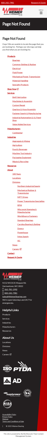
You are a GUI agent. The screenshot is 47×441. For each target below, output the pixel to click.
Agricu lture (17, 145)
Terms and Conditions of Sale (13, 421)
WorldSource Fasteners (27, 216)
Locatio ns (16, 178)
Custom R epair (18, 105)
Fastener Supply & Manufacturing (26, 113)
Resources (6, 331)
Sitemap (5, 419)
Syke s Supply (23, 236)
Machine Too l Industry (22, 153)
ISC (18, 240)
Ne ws (14, 245)
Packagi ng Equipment (21, 157)
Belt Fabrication (19, 97)
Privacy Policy (7, 417)
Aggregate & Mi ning (21, 141)
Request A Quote (38, 2)
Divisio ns (16, 182)
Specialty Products (20, 84)
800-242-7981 (7, 2)
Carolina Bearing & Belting (28, 224)
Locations (6, 342)
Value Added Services (21, 124)
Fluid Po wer (17, 72)
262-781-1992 (11, 289)
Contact (10, 253)
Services (6, 318)
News (4, 350)
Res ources (11, 166)
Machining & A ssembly (22, 101)
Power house (22, 232)
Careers (15, 249)
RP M (19, 205)
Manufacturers (8, 327)
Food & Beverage (19, 149)
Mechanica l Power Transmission (26, 76)
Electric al (16, 68)
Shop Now (11, 89)
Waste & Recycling (20, 161)
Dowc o (20, 228)
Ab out (10, 170)
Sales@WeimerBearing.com (14, 296)
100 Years (16, 174)
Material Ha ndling (20, 80)
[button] (41, 11)
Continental (17, 133)
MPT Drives (22, 197)
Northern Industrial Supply (28, 186)
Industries (11, 137)
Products (6, 314)
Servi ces (11, 93)
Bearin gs (16, 60)
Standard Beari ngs (25, 220)
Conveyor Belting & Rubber (24, 64)
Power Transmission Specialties (30, 201)
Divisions (6, 346)
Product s (11, 56)
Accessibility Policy (9, 414)
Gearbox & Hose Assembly (24, 109)
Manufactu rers (13, 128)
